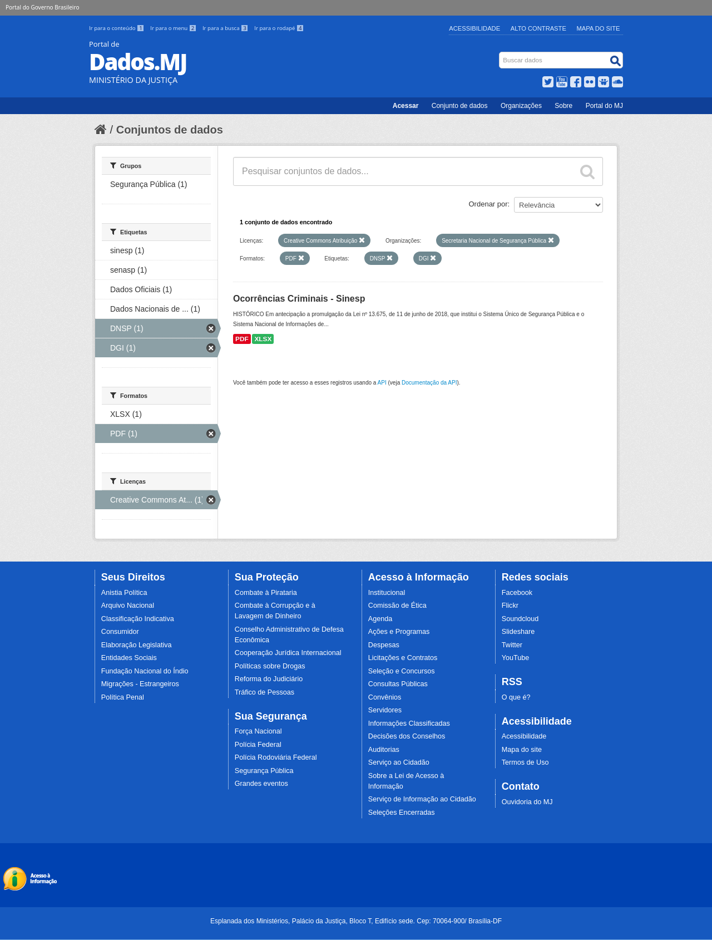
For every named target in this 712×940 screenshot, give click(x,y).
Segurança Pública (264, 771)
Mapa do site (522, 750)
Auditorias (383, 750)
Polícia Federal (258, 745)
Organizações (521, 106)
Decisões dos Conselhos (407, 736)
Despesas (383, 645)
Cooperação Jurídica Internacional (288, 653)
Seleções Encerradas (401, 812)
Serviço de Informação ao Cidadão (422, 799)
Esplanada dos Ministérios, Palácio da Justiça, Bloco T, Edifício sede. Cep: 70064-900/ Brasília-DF (356, 921)
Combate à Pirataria (266, 593)
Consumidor (120, 632)
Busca (500, 54)
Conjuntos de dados (169, 130)
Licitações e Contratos (403, 658)
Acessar (406, 106)
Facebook (517, 593)
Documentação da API (429, 383)
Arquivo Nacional (127, 605)
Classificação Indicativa (137, 619)
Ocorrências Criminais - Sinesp (299, 298)
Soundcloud (520, 619)
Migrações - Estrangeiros (140, 684)
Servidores (385, 710)
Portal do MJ (604, 106)
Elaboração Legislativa (136, 645)
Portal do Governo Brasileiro (42, 7)
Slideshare (518, 632)
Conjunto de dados (460, 106)
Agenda (380, 619)
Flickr (510, 605)
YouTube (516, 658)
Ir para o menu (174, 28)
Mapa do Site (598, 28)
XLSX (262, 339)
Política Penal (122, 697)
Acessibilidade (474, 28)
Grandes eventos (261, 784)
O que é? (516, 697)
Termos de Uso (525, 762)
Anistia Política (124, 593)
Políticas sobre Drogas (270, 666)
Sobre (563, 106)
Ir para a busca (226, 28)
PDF (242, 339)
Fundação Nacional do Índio (145, 671)
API (382, 383)
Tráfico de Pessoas (264, 692)
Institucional (387, 593)
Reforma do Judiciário (269, 679)
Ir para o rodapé (279, 28)
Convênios (385, 697)
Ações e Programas (399, 632)
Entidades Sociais (129, 658)
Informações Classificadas (409, 723)
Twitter (512, 645)
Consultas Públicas (398, 684)
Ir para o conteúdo (117, 28)
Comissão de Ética (397, 605)
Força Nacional (258, 731)
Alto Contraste (538, 28)
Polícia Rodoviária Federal (276, 757)
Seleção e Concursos (401, 671)
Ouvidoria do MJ (527, 802)
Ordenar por (488, 204)
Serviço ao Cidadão (398, 762)
